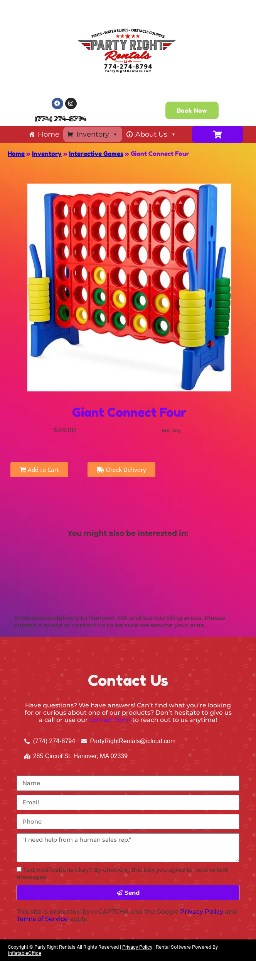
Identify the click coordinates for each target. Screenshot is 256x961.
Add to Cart (39, 469)
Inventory (97, 134)
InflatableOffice (24, 953)
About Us (156, 134)
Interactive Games (96, 153)
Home (48, 134)
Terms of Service (42, 919)
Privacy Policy (201, 911)
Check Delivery (121, 469)
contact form (110, 720)
